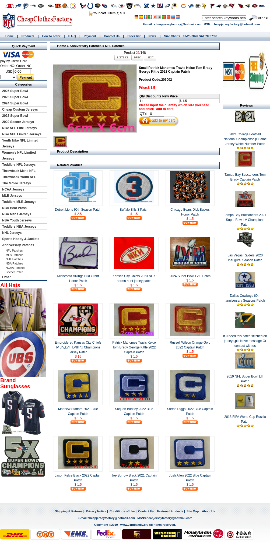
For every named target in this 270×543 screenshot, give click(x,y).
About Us (208, 511)
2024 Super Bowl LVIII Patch (190, 276)
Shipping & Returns (69, 511)
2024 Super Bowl (15, 103)
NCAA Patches (15, 267)
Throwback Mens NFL (19, 171)
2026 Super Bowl (15, 91)
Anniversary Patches (85, 46)
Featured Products (170, 511)
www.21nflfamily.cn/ (134, 524)
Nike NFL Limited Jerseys (21, 134)
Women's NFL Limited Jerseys (19, 155)
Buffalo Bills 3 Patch (134, 209)
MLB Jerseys (12, 196)
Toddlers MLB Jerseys (19, 202)
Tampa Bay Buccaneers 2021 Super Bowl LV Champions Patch (245, 220)
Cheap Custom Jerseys (20, 109)
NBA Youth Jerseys (17, 220)
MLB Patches (14, 254)
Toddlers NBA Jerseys (19, 226)
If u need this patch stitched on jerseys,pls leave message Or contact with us (245, 341)
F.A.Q (72, 36)
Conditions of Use (122, 511)
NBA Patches (14, 263)
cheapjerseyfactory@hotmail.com (177, 24)
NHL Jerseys (12, 233)
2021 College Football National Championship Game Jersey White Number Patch (245, 139)
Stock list (134, 36)
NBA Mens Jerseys (16, 214)
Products (28, 36)
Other (6, 277)
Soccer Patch (14, 272)
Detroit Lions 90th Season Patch (78, 209)
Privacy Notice (96, 511)
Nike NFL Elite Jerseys (19, 128)
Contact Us (112, 36)
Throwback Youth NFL (19, 177)
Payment (90, 36)
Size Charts (172, 36)
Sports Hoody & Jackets (20, 239)
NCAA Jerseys (13, 189)
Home (39, 20)
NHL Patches (14, 259)
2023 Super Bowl (15, 116)
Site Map (193, 511)
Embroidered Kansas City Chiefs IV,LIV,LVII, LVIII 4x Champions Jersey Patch (78, 347)
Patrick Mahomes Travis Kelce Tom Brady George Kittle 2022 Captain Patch (134, 347)
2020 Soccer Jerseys (18, 122)
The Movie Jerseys (16, 183)
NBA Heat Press (14, 208)
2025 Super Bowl (15, 97)
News (152, 36)
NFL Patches (114, 46)
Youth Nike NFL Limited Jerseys (20, 143)
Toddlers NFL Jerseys (19, 165)
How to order (51, 36)
